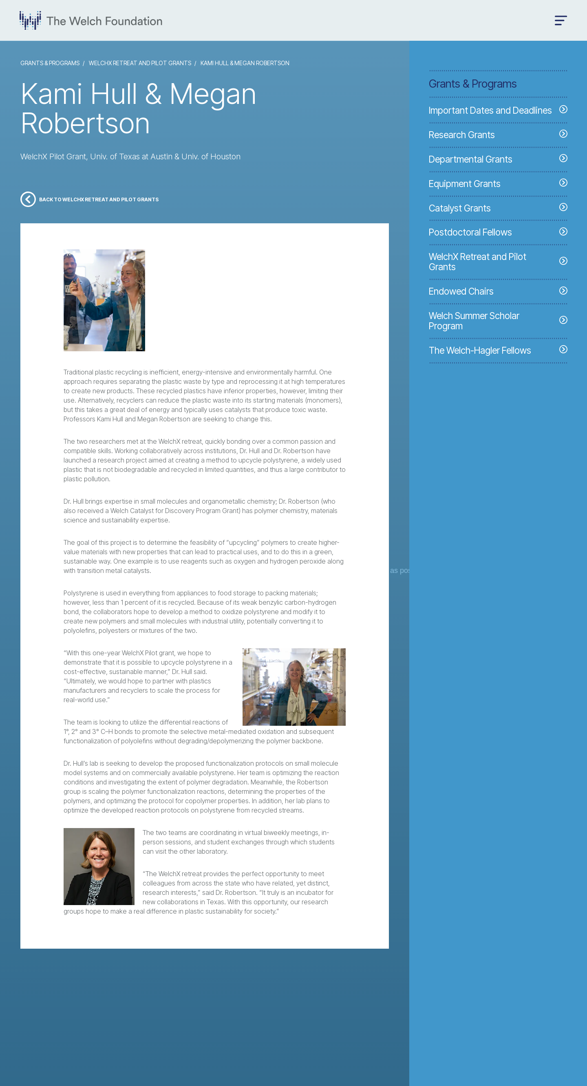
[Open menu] (561, 20)
